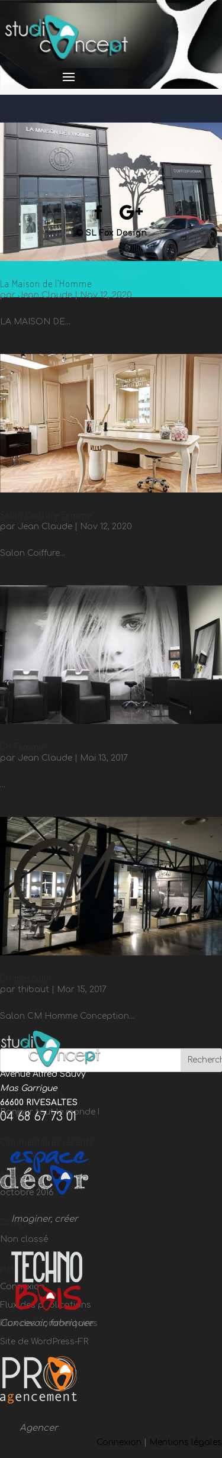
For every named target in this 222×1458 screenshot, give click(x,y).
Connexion (118, 1442)
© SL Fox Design (111, 232)
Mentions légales (185, 1442)
